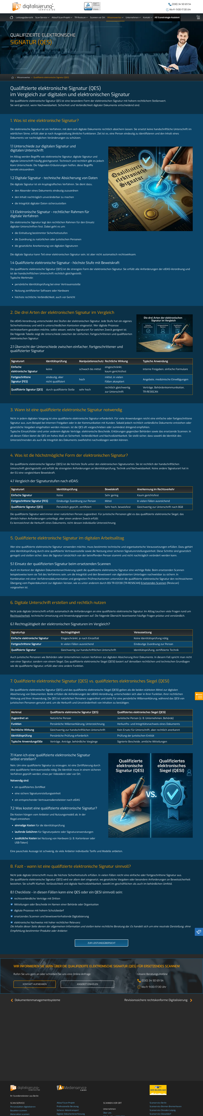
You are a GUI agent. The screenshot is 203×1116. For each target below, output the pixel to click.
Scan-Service (42, 17)
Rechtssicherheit (20, 615)
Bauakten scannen (18, 1110)
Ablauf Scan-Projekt (66, 1102)
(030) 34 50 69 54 (181, 4)
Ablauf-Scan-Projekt (62, 17)
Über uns (107, 1112)
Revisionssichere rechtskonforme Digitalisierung (158, 1000)
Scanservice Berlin (158, 1102)
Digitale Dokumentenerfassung (71, 1114)
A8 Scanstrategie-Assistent (167, 17)
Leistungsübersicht (24, 17)
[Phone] (199, 932)
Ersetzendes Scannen (153, 583)
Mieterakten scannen (19, 1114)
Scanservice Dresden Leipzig (163, 1110)
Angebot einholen (87, 984)
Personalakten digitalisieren (22, 1106)
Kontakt (147, 17)
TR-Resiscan (81, 17)
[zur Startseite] (12, 77)
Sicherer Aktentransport (68, 1110)
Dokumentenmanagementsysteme (35, 1000)
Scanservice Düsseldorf (160, 1114)
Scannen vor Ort (97, 17)
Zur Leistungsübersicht (101, 943)
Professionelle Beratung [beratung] (68, 1106)
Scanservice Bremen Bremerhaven (165, 1106)
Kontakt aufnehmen (35, 984)
